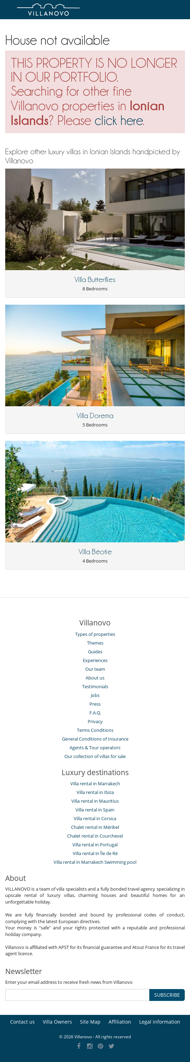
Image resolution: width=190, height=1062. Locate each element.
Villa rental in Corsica (95, 818)
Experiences (95, 660)
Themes (95, 643)
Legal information (159, 1021)
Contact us (22, 1021)
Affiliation (120, 1021)
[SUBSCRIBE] (77, 995)
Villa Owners (57, 1021)
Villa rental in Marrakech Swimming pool (95, 862)
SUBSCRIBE (167, 995)
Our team (95, 669)
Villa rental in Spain (95, 810)
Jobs (95, 695)
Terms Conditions (95, 730)
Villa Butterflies (95, 279)
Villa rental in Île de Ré (95, 853)
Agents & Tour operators (95, 747)
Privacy (95, 721)
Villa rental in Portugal (95, 844)
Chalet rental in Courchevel (95, 836)
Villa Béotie (95, 552)
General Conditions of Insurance (95, 739)
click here (119, 120)
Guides (95, 651)
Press (95, 704)
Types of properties (95, 634)
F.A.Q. (95, 713)
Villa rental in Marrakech (95, 783)
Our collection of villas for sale (95, 756)
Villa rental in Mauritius (95, 801)
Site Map (90, 1021)
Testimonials (95, 686)
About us (95, 678)
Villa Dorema (95, 415)
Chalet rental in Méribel (95, 827)
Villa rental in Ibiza (95, 792)
